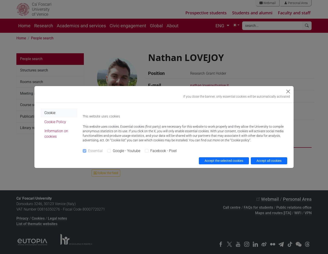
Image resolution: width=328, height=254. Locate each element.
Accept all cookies (269, 161)
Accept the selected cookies (224, 161)
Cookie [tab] (49, 113)
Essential (95, 151)
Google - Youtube (126, 151)
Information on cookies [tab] (56, 134)
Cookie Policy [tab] (55, 122)
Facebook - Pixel (163, 151)
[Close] (288, 91)
